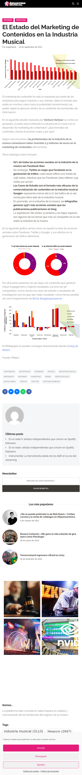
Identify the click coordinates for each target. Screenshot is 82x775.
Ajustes (41, 764)
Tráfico (23, 382)
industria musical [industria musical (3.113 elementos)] (23, 731)
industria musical (67, 372)
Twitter (35, 382)
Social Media (10, 382)
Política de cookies (31, 771)
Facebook (39, 372)
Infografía (9, 377)
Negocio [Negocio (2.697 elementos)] (59, 731)
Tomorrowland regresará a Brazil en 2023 (42, 555)
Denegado (41, 756)
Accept (41, 748)
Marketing (21, 20)
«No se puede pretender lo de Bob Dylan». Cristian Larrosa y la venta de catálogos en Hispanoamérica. (48, 515)
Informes (8, 20)
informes (22, 377)
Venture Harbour (51, 382)
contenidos (9, 372)
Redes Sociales (62, 377)
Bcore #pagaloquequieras (48, 298)
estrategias (24, 372)
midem (48, 377)
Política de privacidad (50, 771)
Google (51, 372)
